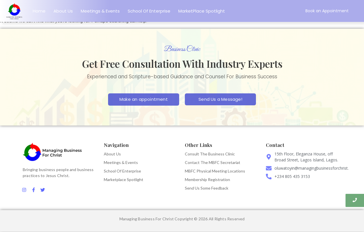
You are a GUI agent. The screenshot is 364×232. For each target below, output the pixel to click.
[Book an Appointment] (327, 11)
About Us (63, 11)
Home (39, 11)
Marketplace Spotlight (123, 179)
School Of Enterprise (149, 11)
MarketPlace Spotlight (201, 11)
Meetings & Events (100, 11)
